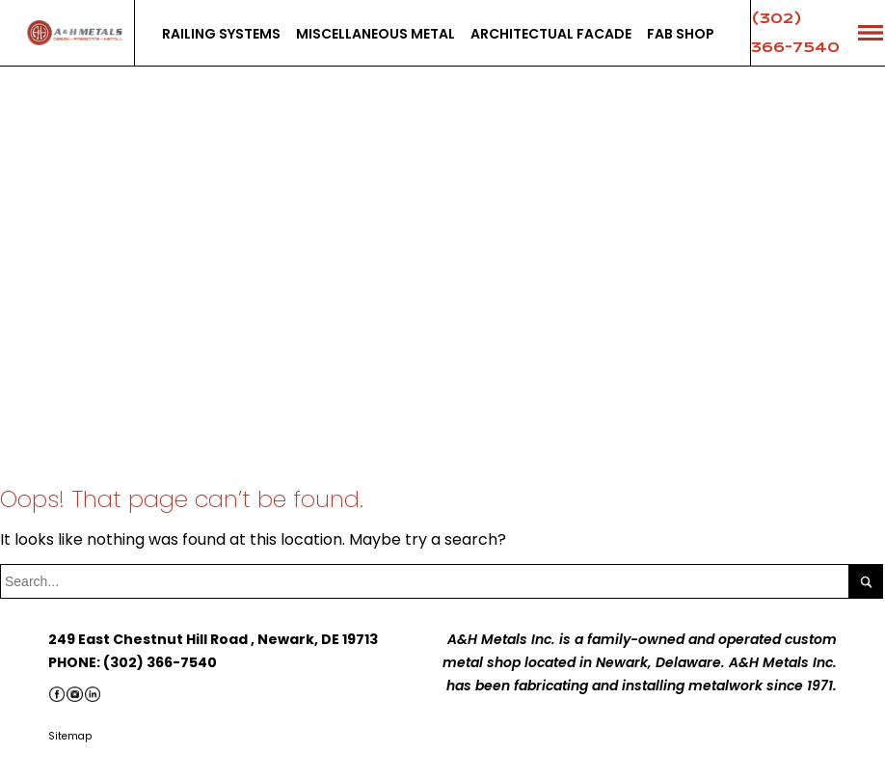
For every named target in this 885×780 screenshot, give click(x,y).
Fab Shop (680, 33)
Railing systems (221, 33)
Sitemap (70, 736)
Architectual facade (550, 33)
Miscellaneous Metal (375, 33)
